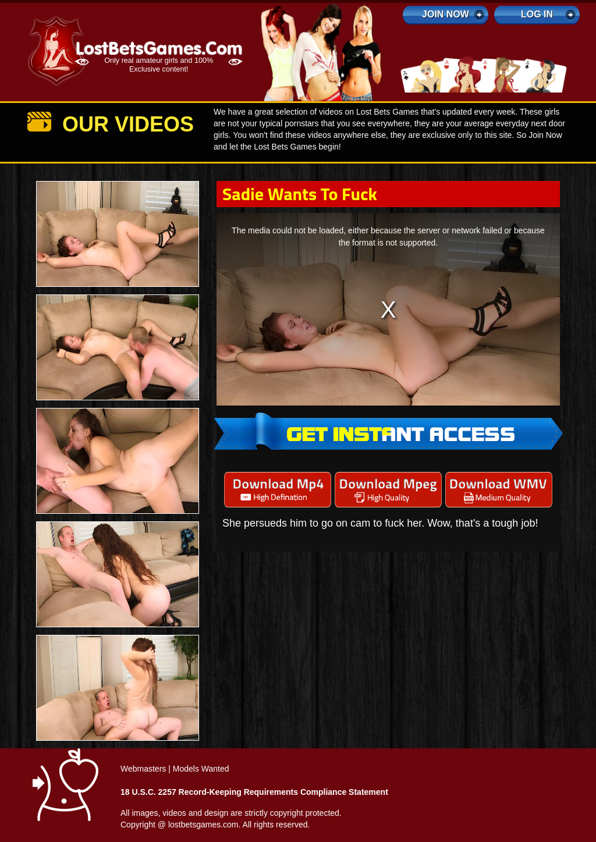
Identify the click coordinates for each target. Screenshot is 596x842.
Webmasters (143, 768)
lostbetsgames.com (203, 824)
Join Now (445, 14)
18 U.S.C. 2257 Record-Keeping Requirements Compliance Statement (254, 792)
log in (537, 14)
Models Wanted (201, 768)
